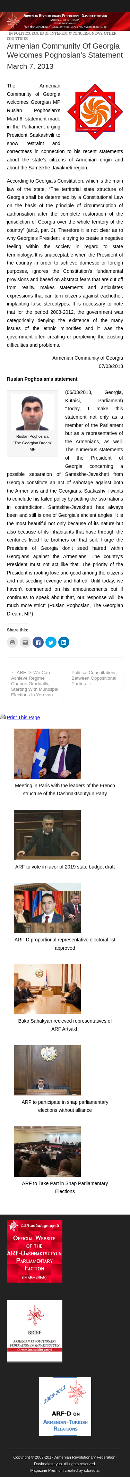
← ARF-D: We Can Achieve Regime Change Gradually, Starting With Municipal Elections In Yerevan (34, 683)
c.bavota (91, 1470)
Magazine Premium (46, 1470)
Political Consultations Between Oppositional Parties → (93, 678)
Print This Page (23, 717)
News (97, 33)
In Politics (19, 33)
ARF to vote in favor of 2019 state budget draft (65, 867)
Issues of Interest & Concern (61, 33)
